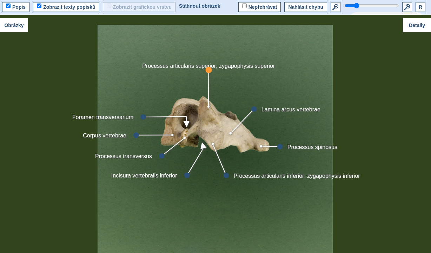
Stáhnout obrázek (199, 6)
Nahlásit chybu (305, 7)
